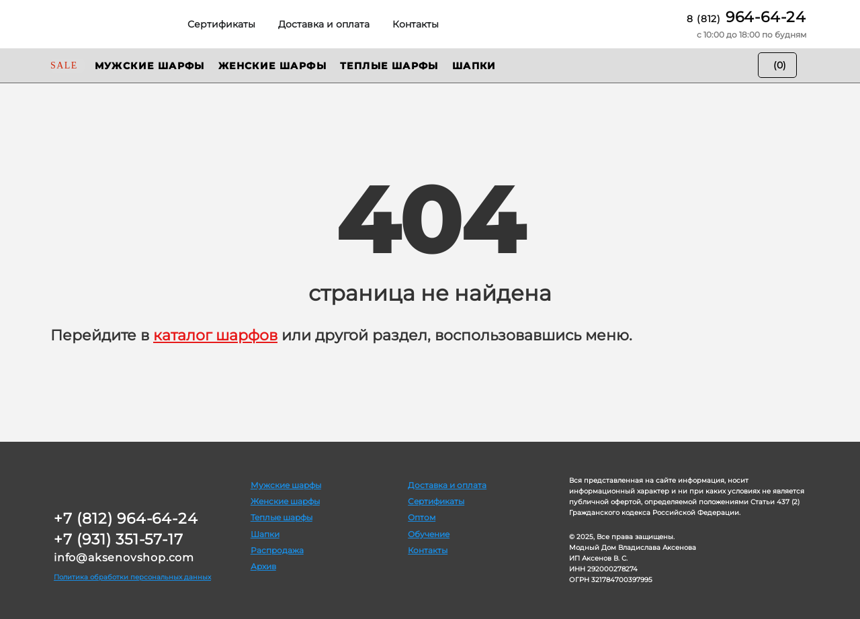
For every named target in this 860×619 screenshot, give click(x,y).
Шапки (265, 534)
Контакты (427, 550)
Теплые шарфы (281, 517)
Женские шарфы (285, 501)
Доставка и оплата (447, 485)
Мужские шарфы (286, 485)
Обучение (428, 534)
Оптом (421, 517)
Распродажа (277, 550)
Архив (263, 566)
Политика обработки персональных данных (132, 577)
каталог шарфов (215, 335)
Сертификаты (436, 501)
